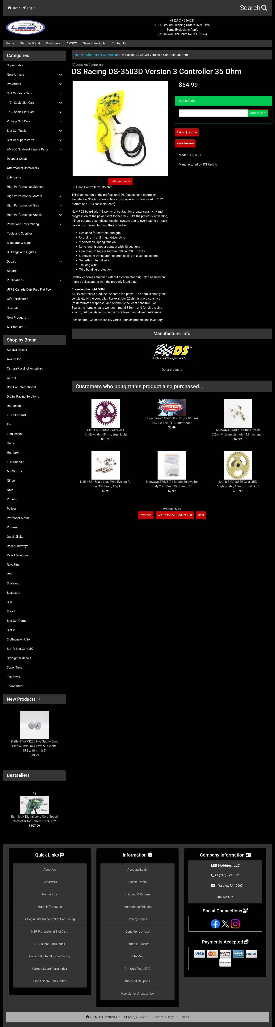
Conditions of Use (137, 931)
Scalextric (13, 593)
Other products (172, 369)
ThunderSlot (15, 686)
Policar (11, 508)
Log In (29, 8)
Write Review (185, 143)
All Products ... (17, 327)
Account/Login (137, 869)
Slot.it (11, 630)
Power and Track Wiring (34, 224)
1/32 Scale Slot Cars (34, 112)
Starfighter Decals (19, 658)
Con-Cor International (21, 387)
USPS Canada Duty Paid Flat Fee (29, 289)
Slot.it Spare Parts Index (49, 981)
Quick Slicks (15, 536)
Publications (34, 280)
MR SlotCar (14, 471)
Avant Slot (14, 359)
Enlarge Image (120, 181)
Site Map (138, 956)
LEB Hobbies (15, 462)
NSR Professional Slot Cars (49, 931)
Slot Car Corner (17, 621)
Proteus (12, 527)
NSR (10, 490)
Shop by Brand (30, 43)
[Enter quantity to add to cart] (213, 113)
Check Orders (137, 882)
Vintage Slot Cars (34, 121)
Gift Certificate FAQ (137, 969)
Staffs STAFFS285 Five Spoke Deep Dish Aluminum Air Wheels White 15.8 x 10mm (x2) (34, 731)
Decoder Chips (17, 159)
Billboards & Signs (19, 243)
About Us (49, 869)
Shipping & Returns (137, 894)
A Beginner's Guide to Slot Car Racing (49, 919)
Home (14, 8)
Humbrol (13, 452)
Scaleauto (13, 583)
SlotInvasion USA (18, 639)
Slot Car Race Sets (34, 93)
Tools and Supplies (19, 233)
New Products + (23, 699)
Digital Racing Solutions (23, 396)
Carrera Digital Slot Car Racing (49, 956)
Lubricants (14, 177)
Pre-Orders (53, 43)
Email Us (225, 897)
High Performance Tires (34, 205)
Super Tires (14, 667)
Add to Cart (258, 113)
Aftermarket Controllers (102, 55)
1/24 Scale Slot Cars (34, 102)
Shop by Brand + (24, 340)
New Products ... (18, 317)
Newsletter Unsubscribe (137, 993)
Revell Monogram (19, 555)
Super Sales (15, 65)
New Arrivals (34, 74)
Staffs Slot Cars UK (20, 649)
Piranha (12, 499)
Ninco (11, 480)
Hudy (10, 443)
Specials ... (14, 308)
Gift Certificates (17, 299)
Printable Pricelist (137, 944)
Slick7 (11, 611)
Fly (9, 424)
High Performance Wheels (34, 215)
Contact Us (119, 43)
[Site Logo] (48, 25)
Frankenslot (15, 434)
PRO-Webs (182, 1017)
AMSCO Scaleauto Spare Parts (34, 149)
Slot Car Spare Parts (34, 140)
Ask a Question (186, 132)
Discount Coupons (137, 981)
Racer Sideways (17, 546)
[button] (254, 8)
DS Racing (14, 406)
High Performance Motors (34, 196)
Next (201, 515)
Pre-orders (34, 84)
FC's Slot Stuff (16, 415)
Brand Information (49, 907)
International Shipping (137, 907)
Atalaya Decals (17, 350)
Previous (146, 515)
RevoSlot (13, 565)
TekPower (13, 677)
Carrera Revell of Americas (25, 368)
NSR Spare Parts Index (49, 944)
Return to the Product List (174, 515)
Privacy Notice (137, 919)
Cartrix (11, 378)
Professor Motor (18, 518)
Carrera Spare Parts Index (49, 969)
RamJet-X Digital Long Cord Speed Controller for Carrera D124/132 (34, 809)
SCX (10, 602)
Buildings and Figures (21, 252)
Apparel (12, 271)
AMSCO (71, 43)
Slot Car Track (34, 131)
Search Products (94, 43)
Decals (34, 261)
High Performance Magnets (25, 187)
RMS (10, 574)
